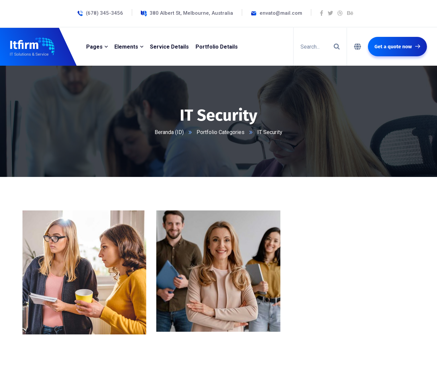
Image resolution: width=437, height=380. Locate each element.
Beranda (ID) (169, 132)
